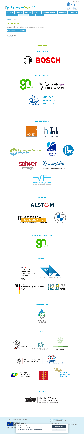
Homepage (9, 19)
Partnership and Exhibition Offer (16, 30)
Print (21, 419)
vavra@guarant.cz (10, 36)
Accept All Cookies (59, 426)
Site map (16, 419)
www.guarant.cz (74, 424)
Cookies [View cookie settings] (25, 419)
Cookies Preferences (59, 429)
